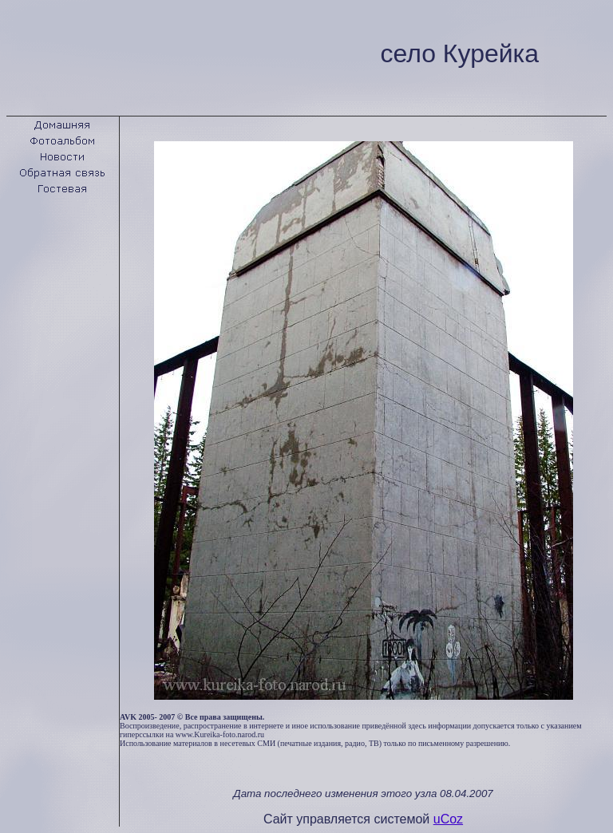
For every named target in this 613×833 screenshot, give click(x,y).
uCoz (448, 819)
